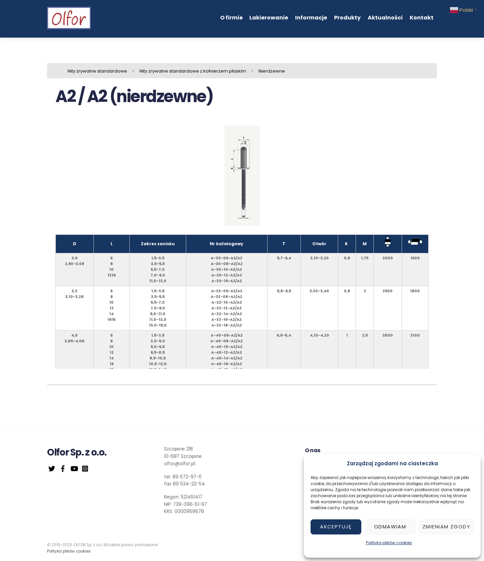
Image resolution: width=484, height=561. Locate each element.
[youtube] (74, 468)
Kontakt (422, 17)
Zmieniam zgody (446, 526)
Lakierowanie (268, 17)
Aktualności (385, 17)
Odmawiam (390, 526)
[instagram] (85, 468)
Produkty (347, 17)
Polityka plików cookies (389, 543)
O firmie (231, 17)
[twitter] (51, 468)
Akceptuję (336, 526)
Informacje (311, 17)
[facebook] (63, 468)
